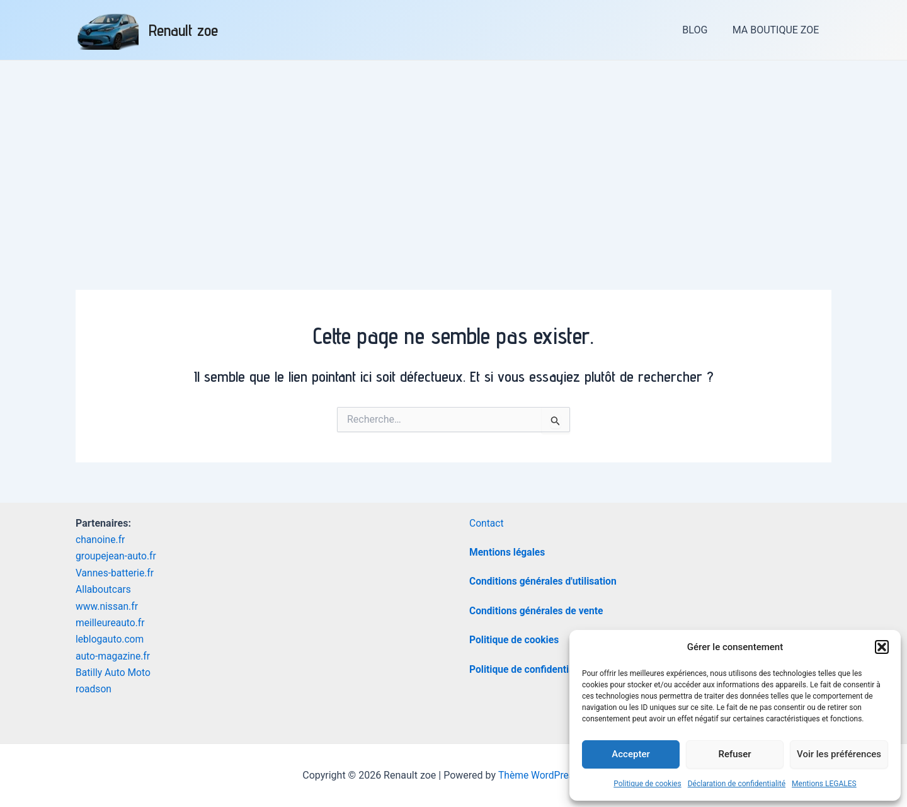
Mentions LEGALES (824, 783)
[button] (882, 647)
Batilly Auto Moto (114, 672)
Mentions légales (508, 552)
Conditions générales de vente (537, 611)
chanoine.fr (101, 540)
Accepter (630, 754)
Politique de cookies (647, 783)
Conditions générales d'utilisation (544, 581)
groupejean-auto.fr (117, 556)
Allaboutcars (104, 589)
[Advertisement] (453, 155)
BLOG (701, 30)
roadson (94, 689)
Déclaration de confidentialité (736, 783)
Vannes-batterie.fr (116, 573)
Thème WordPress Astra (551, 775)
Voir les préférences (839, 754)
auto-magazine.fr (114, 656)
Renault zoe (183, 30)
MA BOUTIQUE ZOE (777, 30)
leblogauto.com (110, 639)
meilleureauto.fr (111, 623)
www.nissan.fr (107, 606)
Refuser (734, 754)
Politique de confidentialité (530, 669)
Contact (487, 523)
